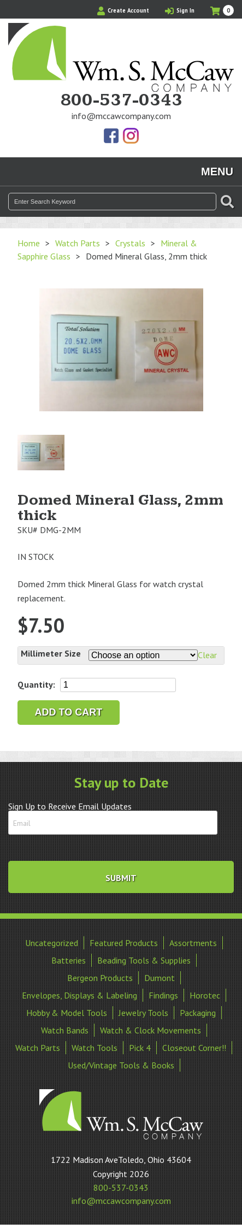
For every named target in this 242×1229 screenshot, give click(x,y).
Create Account (123, 10)
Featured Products (124, 942)
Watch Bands (64, 1030)
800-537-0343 (121, 100)
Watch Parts (77, 243)
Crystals (130, 243)
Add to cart (69, 712)
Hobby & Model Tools (66, 1012)
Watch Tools (94, 1047)
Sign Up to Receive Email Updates (70, 806)
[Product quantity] (118, 685)
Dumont (159, 977)
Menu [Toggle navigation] (217, 172)
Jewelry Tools (143, 1012)
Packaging (198, 1012)
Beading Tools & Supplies (144, 960)
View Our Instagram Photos (130, 136)
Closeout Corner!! (194, 1047)
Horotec (205, 995)
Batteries (68, 960)
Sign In (179, 10)
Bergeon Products (100, 977)
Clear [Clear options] (207, 654)
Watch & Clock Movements (150, 1030)
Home (28, 243)
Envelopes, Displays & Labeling (79, 995)
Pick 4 (140, 1047)
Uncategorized (51, 942)
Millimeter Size (51, 653)
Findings (163, 995)
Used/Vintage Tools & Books (121, 1065)
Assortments (193, 942)
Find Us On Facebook (112, 136)
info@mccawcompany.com (121, 115)
